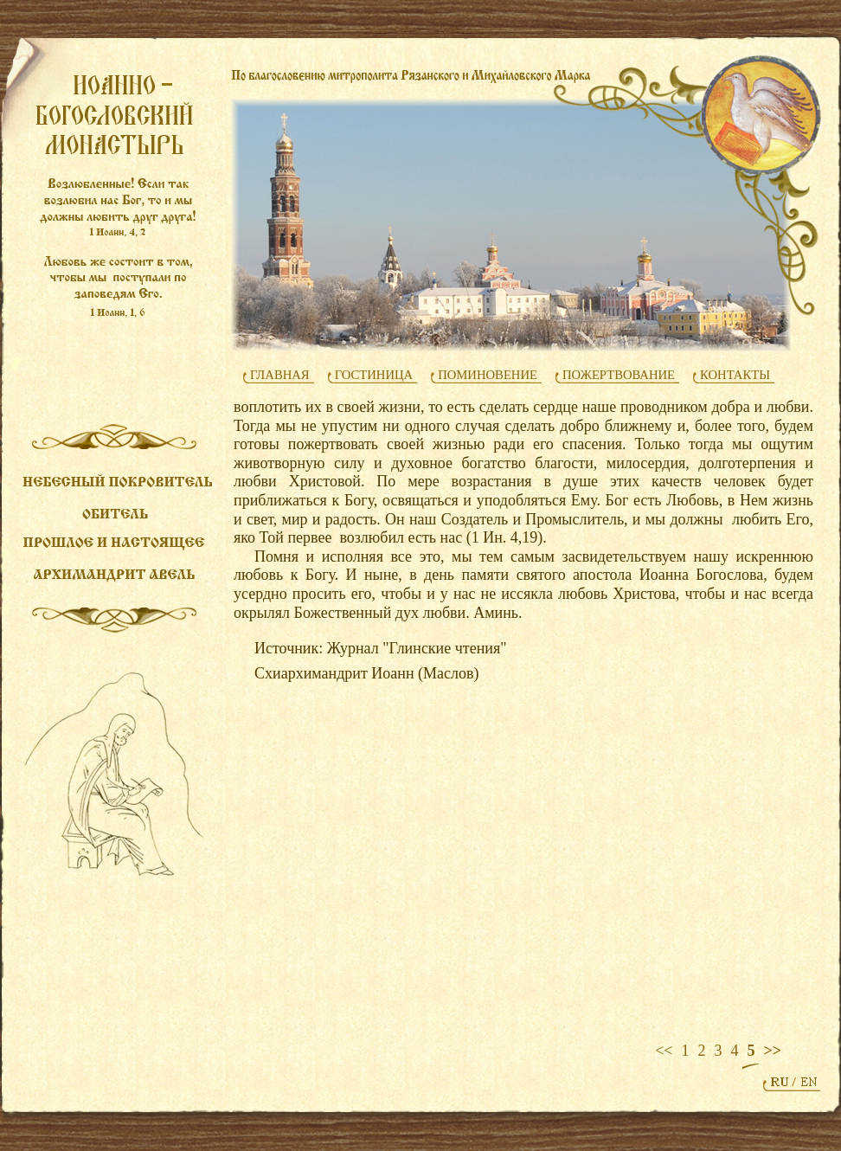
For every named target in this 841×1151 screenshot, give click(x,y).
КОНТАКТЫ (735, 375)
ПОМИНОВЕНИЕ (487, 375)
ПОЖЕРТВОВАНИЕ (618, 375)
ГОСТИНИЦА (374, 375)
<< (663, 1050)
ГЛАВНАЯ (280, 375)
